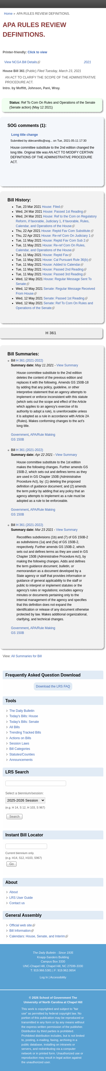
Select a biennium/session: (24, 793)
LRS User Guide (21, 898)
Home (8, 14)
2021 (87, 62)
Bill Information (21, 931)
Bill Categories (19, 749)
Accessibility (58, 977)
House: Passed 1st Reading (64, 211)
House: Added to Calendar (63, 264)
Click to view (37, 52)
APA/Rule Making (42, 435)
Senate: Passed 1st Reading (66, 298)
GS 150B (17, 439)
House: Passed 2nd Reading (65, 269)
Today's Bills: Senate (24, 722)
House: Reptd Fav (57, 255)
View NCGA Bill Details (22, 62)
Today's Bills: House (23, 716)
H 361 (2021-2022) (29, 360)
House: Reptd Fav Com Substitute (67, 231)
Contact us (17, 903)
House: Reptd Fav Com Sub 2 (66, 240)
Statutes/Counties (22, 754)
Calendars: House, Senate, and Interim (38, 936)
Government (20, 435)
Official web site (22, 925)
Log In (44, 977)
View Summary (67, 365)
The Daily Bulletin (21, 711)
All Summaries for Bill (26, 656)
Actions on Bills (20, 738)
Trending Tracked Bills (25, 732)
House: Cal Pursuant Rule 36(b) (67, 260)
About (13, 892)
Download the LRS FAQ (53, 686)
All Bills (14, 727)
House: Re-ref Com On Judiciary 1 (67, 236)
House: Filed (52, 207)
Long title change (24, 135)
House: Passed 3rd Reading (64, 274)
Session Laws (19, 743)
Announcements (21, 760)
